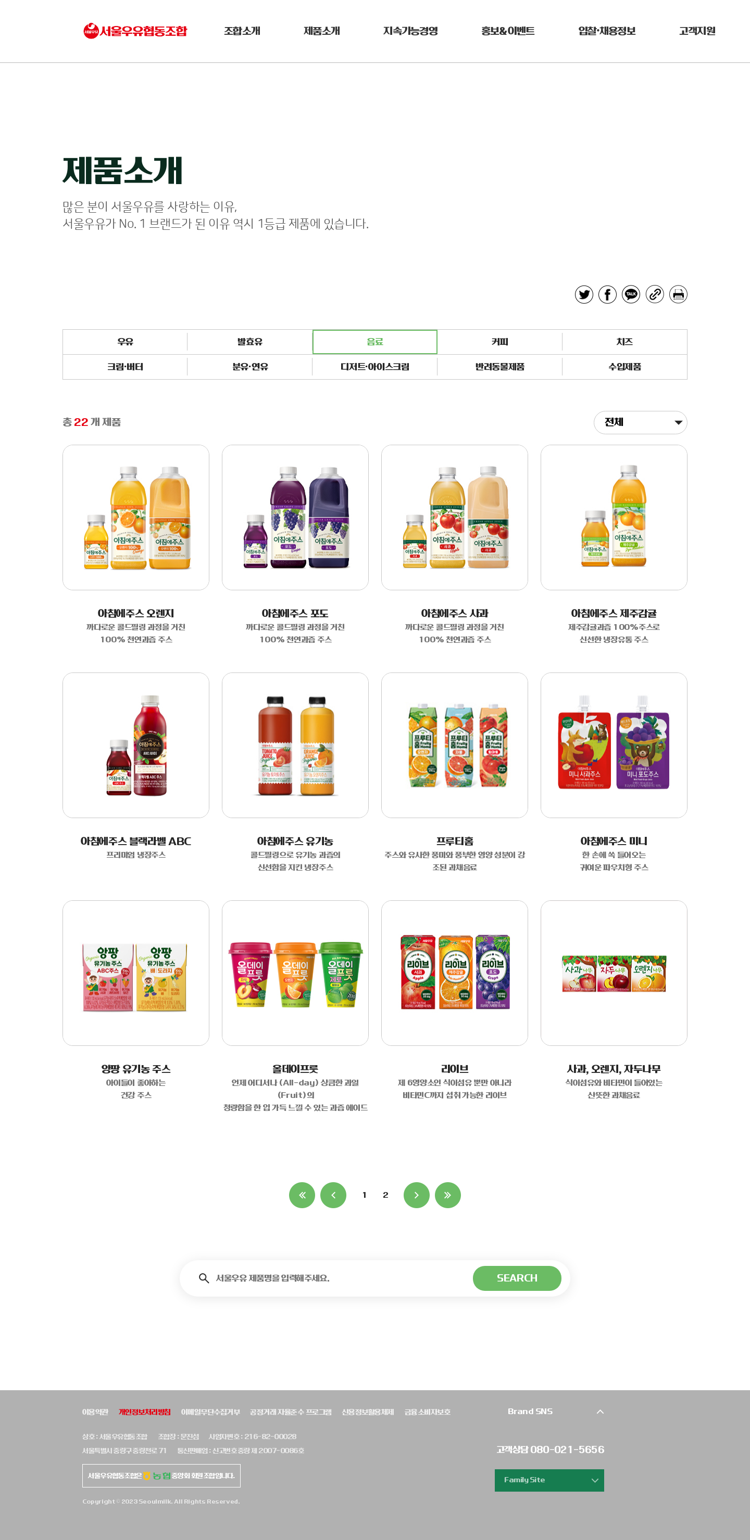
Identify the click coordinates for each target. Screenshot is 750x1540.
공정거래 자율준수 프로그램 (291, 1412)
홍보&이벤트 (508, 31)
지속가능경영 (410, 31)
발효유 (250, 342)
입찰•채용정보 (607, 31)
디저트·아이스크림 (375, 367)
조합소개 (242, 31)
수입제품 (624, 367)
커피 (500, 342)
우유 (125, 342)
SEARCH (517, 1278)
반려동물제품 (500, 367)
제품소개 (322, 31)
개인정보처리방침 (145, 1412)
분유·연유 (250, 367)
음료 (375, 342)
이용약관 (95, 1412)
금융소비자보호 (427, 1412)
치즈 (625, 342)
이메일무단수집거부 (210, 1412)
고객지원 (697, 31)
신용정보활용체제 (368, 1412)
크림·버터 (125, 367)
